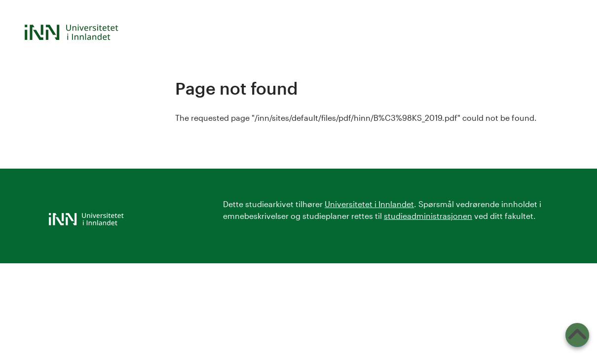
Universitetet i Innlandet (369, 204)
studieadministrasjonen (428, 215)
